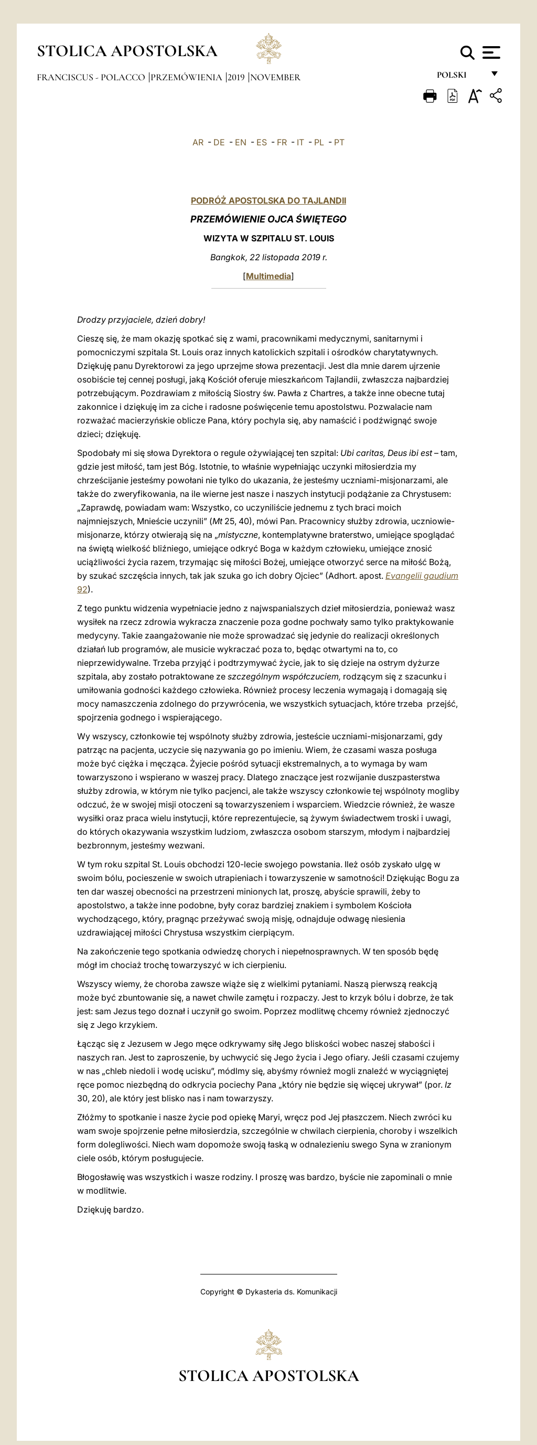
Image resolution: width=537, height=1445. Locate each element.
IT (300, 142)
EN (240, 142)
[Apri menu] (490, 52)
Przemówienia (187, 77)
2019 (237, 77)
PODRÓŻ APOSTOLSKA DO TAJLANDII (268, 200)
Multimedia (268, 276)
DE (219, 142)
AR (197, 142)
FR (282, 142)
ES (261, 142)
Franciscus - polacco (92, 77)
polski (460, 77)
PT (339, 142)
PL (319, 142)
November (275, 77)
